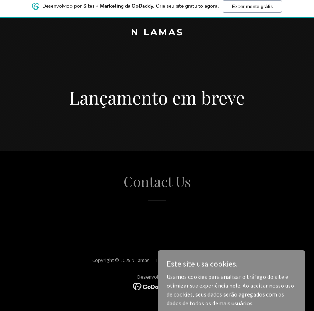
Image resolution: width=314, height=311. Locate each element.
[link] (157, 33)
